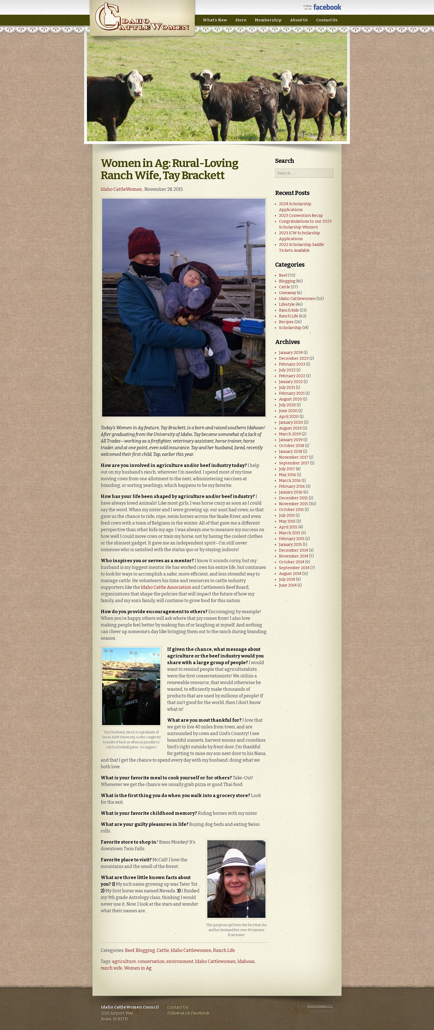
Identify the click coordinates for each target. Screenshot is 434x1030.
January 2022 (291, 381)
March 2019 (290, 434)
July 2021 (287, 387)
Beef (129, 950)
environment (179, 961)
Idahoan (246, 961)
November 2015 (293, 504)
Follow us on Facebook (188, 1013)
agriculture (124, 961)
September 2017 (294, 463)
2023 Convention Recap (301, 215)
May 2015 (287, 521)
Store (240, 20)
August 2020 (290, 399)
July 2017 (287, 469)
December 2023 (294, 358)
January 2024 (291, 352)
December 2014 (293, 550)
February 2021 (292, 393)
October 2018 (291, 445)
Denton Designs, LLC (320, 1006)
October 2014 (291, 562)
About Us (299, 20)
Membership (268, 20)
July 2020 (287, 405)
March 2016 (290, 480)
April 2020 (289, 416)
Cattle (163, 950)
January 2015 (290, 544)
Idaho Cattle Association (166, 587)
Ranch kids (289, 310)
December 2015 (293, 498)
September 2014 (294, 568)
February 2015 (291, 538)
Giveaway (287, 293)
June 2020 (288, 411)
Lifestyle (287, 304)
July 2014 (287, 579)
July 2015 (287, 515)
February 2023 (292, 364)
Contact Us (326, 20)
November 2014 (293, 556)
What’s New (215, 20)
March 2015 (289, 533)
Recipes (286, 322)
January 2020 (291, 422)
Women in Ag (138, 968)
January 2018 (290, 451)
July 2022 (287, 370)
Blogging (145, 950)
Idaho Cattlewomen (191, 950)
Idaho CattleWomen (142, 22)
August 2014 (290, 573)
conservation (151, 961)
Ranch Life (224, 950)
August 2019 (290, 428)
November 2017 (293, 457)
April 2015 (288, 527)
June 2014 (288, 585)
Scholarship (290, 327)
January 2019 (291, 440)
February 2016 (292, 486)
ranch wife (111, 968)
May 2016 (287, 474)
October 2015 (291, 509)
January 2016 (291, 492)
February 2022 (292, 376)
